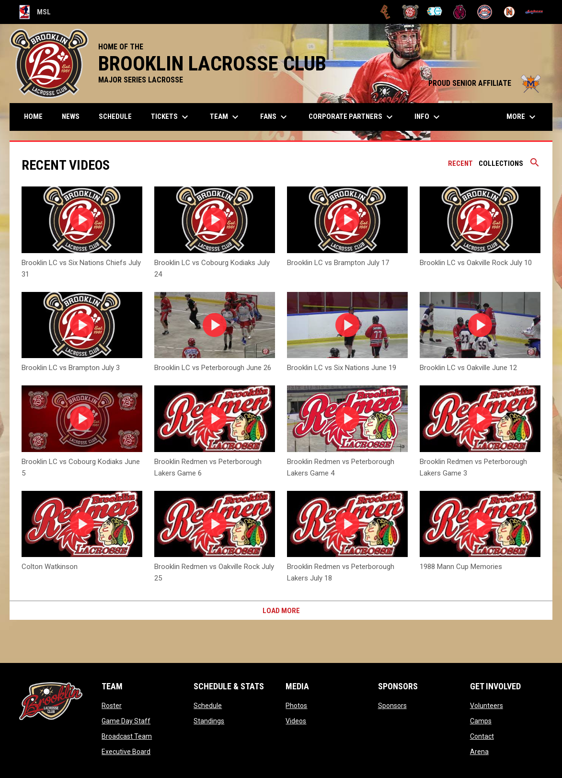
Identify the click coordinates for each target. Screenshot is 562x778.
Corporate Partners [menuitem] (352, 117)
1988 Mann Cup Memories (461, 566)
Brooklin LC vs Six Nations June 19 (341, 367)
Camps (481, 721)
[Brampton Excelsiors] (385, 12)
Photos (296, 705)
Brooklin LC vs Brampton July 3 (71, 367)
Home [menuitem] (33, 116)
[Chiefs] (435, 12)
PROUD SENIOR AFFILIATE (485, 83)
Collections (501, 163)
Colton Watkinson (50, 566)
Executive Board (126, 751)
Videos (296, 721)
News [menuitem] (71, 116)
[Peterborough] (534, 12)
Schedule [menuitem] (115, 116)
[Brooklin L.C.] (410, 12)
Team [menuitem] (225, 117)
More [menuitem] (522, 117)
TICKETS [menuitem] (171, 117)
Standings (209, 721)
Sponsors (392, 705)
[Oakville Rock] (484, 12)
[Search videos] (534, 166)
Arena (479, 751)
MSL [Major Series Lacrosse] (35, 12)
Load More (281, 610)
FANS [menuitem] (274, 117)
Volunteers (486, 705)
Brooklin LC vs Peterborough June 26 (212, 367)
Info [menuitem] (428, 117)
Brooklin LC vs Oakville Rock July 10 (476, 262)
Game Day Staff (126, 721)
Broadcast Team (127, 736)
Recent (460, 163)
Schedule (208, 705)
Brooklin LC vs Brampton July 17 (338, 262)
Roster (112, 705)
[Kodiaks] (460, 12)
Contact (482, 736)
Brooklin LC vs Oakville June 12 (468, 367)
